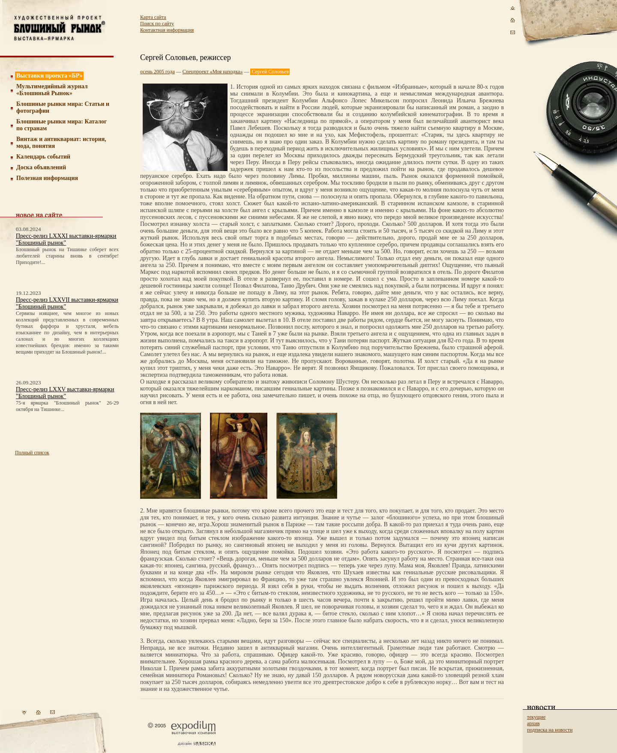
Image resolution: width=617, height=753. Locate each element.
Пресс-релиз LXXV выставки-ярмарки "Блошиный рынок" (65, 392)
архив (533, 723)
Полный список (32, 453)
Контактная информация (167, 30)
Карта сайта (153, 17)
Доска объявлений (41, 167)
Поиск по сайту (157, 24)
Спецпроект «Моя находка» (213, 72)
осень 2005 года (157, 72)
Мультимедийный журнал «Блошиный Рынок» (52, 89)
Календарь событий (43, 156)
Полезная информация (47, 178)
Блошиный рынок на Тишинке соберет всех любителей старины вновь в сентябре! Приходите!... (67, 255)
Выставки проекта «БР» (49, 75)
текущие (536, 717)
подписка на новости (549, 730)
